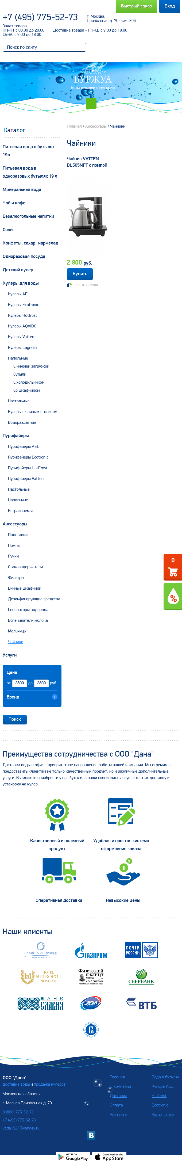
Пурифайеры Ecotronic (28, 457)
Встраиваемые (21, 511)
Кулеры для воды (21, 283)
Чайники (15, 642)
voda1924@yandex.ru (21, 1128)
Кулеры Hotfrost (22, 316)
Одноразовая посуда (24, 256)
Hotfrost (159, 1096)
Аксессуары (15, 524)
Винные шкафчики (24, 588)
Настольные (19, 401)
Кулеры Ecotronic (23, 305)
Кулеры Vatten (21, 337)
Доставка (118, 1096)
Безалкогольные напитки (28, 216)
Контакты (118, 1115)
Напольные (18, 358)
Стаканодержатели (25, 567)
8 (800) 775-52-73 (18, 1112)
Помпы (14, 546)
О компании (120, 1087)
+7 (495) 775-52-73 (40, 18)
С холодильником (29, 382)
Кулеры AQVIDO (22, 326)
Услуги (10, 655)
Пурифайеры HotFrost (28, 468)
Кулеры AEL (19, 294)
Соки (8, 229)
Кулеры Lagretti (22, 348)
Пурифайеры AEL (23, 447)
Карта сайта (163, 1115)
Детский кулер (18, 270)
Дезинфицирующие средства (34, 599)
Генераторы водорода (28, 610)
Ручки (13, 556)
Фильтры (16, 578)
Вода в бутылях (165, 1077)
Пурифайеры (16, 435)
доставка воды (16, 1084)
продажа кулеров (50, 1084)
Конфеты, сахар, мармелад (30, 243)
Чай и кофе (14, 203)
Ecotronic (160, 1105)
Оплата (116, 1105)
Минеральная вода (22, 189)
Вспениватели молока (28, 621)
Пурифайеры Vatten (26, 479)
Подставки (18, 535)
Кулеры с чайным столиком (32, 412)
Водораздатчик (22, 423)
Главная (74, 126)
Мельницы (17, 631)
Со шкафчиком (26, 390)
